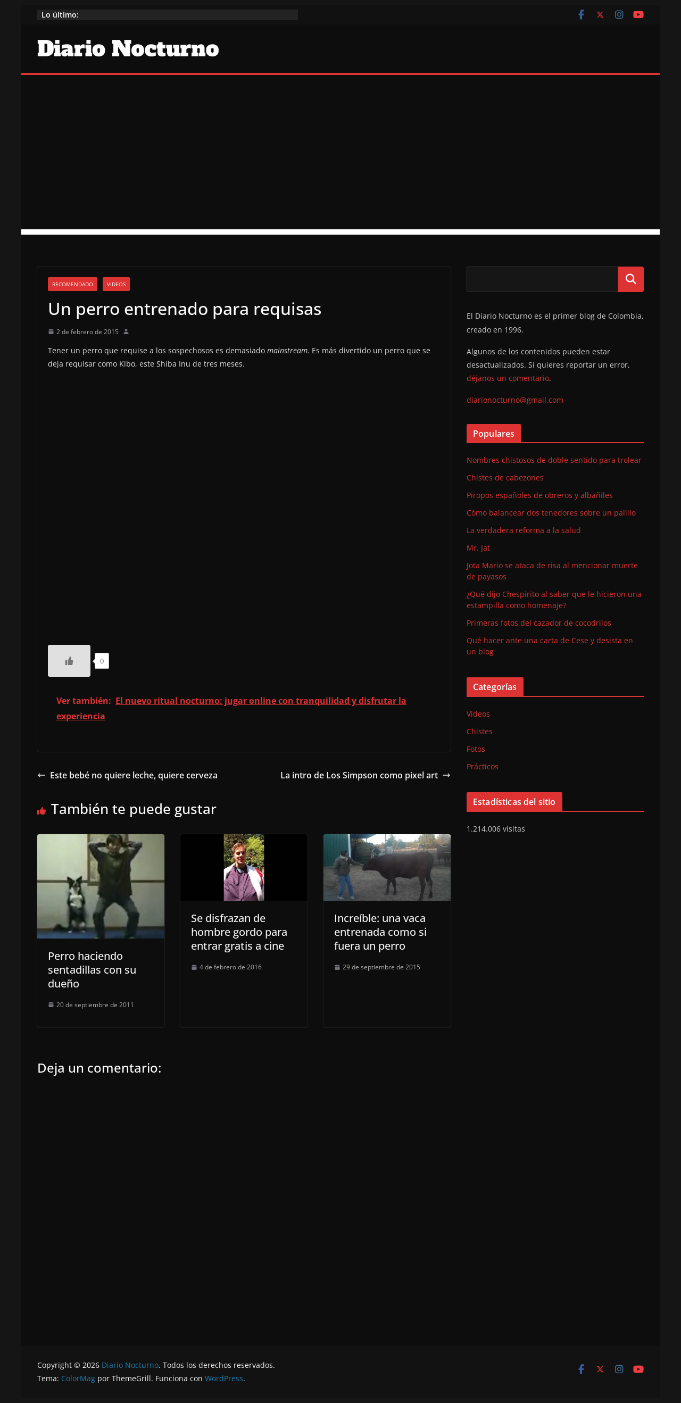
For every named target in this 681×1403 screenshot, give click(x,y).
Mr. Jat (478, 548)
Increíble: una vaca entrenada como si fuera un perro (380, 932)
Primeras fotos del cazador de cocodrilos (539, 623)
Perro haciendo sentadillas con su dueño (92, 970)
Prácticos (483, 766)
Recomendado (72, 284)
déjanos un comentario (508, 378)
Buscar (631, 279)
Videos (116, 284)
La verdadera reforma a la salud (524, 530)
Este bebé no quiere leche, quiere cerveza (127, 775)
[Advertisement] (340, 154)
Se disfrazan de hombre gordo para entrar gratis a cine (239, 932)
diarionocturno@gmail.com (515, 400)
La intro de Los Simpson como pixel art (365, 775)
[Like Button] (69, 661)
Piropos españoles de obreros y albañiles (540, 495)
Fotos (476, 749)
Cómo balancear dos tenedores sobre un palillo (551, 513)
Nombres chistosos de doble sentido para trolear (554, 460)
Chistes (480, 731)
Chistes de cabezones (505, 477)
